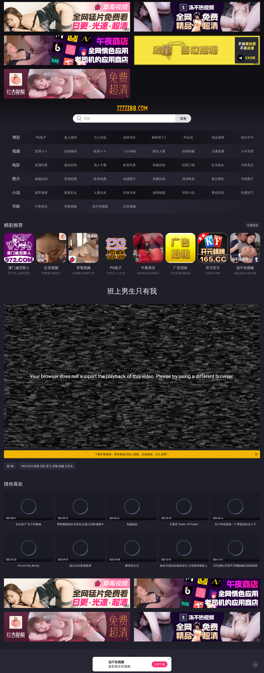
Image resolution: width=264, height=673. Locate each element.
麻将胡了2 (159, 137)
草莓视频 (70, 206)
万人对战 (100, 137)
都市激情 (41, 192)
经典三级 (188, 165)
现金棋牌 (218, 137)
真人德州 (70, 137)
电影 (16, 165)
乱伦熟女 (218, 165)
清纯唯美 (188, 179)
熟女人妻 (159, 151)
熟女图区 (218, 179)
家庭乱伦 (70, 192)
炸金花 (188, 137)
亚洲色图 (70, 179)
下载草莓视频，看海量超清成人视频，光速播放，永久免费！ (176, 454)
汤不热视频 (100, 206)
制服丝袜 (159, 165)
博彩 (16, 137)
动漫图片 (129, 179)
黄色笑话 (218, 192)
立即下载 (159, 664)
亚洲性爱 (41, 165)
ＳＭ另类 (247, 151)
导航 (16, 206)
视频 (16, 151)
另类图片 (247, 179)
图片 (16, 178)
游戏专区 (129, 137)
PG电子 (41, 137)
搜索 (183, 118)
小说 (16, 192)
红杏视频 (129, 206)
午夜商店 (41, 206)
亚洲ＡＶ (41, 151)
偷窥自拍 (41, 179)
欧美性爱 (129, 165)
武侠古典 (129, 192)
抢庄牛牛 (247, 137)
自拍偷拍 (70, 151)
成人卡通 (100, 165)
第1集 (10, 466)
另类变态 (247, 165)
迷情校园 (159, 192)
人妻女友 (100, 192)
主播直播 (218, 151)
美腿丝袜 (159, 179)
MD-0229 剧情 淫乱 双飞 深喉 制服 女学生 (47, 466)
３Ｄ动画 (129, 151)
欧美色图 (100, 179)
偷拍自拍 (70, 165)
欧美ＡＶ (100, 151)
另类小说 (188, 192)
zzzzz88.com (132, 108)
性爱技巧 (247, 192)
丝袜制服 (188, 151)
